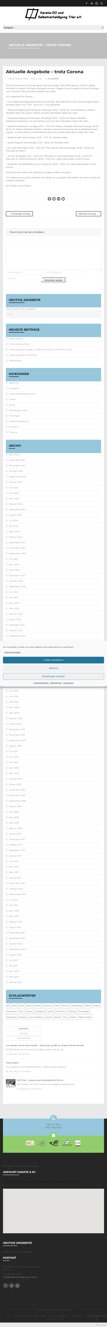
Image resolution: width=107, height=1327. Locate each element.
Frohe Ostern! (16, 343)
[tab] (23, 1033)
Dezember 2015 (17, 937)
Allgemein (53, 79)
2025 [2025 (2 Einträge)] (29, 1010)
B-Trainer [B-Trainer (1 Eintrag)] (47, 1010)
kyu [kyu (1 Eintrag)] (21, 1016)
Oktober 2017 (15, 849)
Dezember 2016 (17, 887)
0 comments (25, 1076)
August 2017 (15, 860)
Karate (12, 403)
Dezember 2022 (17, 580)
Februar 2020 (16, 723)
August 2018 (15, 810)
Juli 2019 (13, 755)
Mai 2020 (13, 706)
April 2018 (14, 821)
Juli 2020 (13, 695)
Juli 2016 (13, 904)
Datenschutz (56, 683)
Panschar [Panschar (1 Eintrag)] (60, 1016)
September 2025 (17, 481)
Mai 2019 (13, 766)
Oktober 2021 (15, 635)
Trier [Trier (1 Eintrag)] (65, 1021)
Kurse (12, 409)
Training (13, 436)
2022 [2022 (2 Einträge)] (14, 1010)
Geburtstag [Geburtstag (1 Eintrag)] (75, 1010)
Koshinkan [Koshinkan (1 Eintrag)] (12, 1016)
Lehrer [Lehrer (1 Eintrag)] (29, 1016)
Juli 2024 (13, 525)
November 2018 (17, 799)
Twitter (91, 3)
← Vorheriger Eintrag (19, 213)
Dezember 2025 (17, 464)
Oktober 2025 (16, 475)
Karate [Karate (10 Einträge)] (87, 1010)
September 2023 (17, 558)
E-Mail (63, 199)
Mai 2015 (13, 970)
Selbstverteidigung (19, 425)
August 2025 (15, 486)
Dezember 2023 (17, 547)
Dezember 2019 (17, 734)
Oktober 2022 (16, 585)
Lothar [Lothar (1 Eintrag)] (50, 1016)
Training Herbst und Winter (23, 359)
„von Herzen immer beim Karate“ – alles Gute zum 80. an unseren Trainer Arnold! (45, 1050)
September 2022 (17, 591)
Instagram (96, 3)
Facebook (86, 3)
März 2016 (14, 920)
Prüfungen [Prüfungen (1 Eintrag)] (84, 1016)
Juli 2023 (13, 563)
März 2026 (14, 459)
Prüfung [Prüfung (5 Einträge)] (72, 1016)
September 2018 (17, 805)
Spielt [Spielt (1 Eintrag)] (49, 1021)
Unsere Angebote (22, 1320)
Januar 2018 (15, 838)
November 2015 (17, 942)
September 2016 (17, 898)
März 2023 (14, 574)
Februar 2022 (15, 618)
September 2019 (17, 744)
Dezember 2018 (17, 794)
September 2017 (17, 854)
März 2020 (14, 717)
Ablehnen (53, 668)
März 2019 (14, 777)
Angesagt (24, 1033)
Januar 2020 (15, 728)
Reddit (58, 199)
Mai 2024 (13, 530)
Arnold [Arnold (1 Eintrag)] (37, 1010)
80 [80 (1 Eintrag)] (8, 1010)
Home (8, 1320)
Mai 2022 (13, 602)
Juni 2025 (14, 497)
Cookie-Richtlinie (41, 683)
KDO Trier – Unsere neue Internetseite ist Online (40, 1084)
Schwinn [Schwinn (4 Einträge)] (22, 1021)
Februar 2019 (15, 783)
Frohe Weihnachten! (19, 348)
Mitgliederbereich (94, 1320)
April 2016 (14, 915)
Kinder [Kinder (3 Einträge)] (96, 1010)
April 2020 (14, 712)
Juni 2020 (14, 701)
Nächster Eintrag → (88, 213)
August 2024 (15, 519)
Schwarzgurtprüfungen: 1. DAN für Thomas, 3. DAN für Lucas (40, 354)
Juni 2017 (13, 865)
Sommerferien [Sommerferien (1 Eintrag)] (37, 1021)
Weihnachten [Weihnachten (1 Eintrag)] (85, 1021)
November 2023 (17, 552)
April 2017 (14, 871)
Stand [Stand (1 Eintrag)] (57, 1021)
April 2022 (14, 607)
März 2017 (14, 876)
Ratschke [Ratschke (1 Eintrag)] (11, 1021)
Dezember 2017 (17, 843)
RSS (101, 3)
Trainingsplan (39, 1320)
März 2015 (14, 981)
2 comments (24, 1058)
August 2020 (15, 690)
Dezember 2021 (17, 629)
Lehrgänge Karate (18, 414)
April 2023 (14, 569)
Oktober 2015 (15, 948)
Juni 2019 (13, 761)
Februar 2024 (16, 541)
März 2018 (14, 827)
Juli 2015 (13, 964)
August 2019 (15, 750)
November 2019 (17, 739)
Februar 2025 (15, 508)
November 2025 (17, 470)
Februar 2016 (15, 926)
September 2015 (17, 953)
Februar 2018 (15, 832)
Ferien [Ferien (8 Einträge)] (65, 1010)
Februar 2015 (15, 986)
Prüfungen (14, 420)
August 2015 (15, 959)
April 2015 (14, 975)
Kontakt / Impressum (58, 1320)
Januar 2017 (15, 882)
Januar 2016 (15, 931)
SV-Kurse (13, 431)
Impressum (68, 683)
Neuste (23, 1038)
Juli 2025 (13, 492)
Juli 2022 (13, 596)
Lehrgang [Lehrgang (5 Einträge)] (40, 1016)
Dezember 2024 (17, 514)
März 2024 (14, 536)
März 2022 (14, 613)
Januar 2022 (15, 624)
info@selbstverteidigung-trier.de (20, 1281)
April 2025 (14, 503)
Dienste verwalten (12, 652)
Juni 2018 (13, 816)
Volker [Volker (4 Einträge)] (73, 1021)
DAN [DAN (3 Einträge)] (56, 1010)
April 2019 (14, 772)
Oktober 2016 (16, 893)
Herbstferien (15, 365)
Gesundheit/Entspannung (22, 398)
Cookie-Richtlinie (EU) (55, 1323)
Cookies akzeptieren (53, 660)
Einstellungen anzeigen (53, 676)
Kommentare (23, 1042)
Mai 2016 (13, 909)
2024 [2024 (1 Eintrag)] (21, 1010)
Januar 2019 (15, 788)
